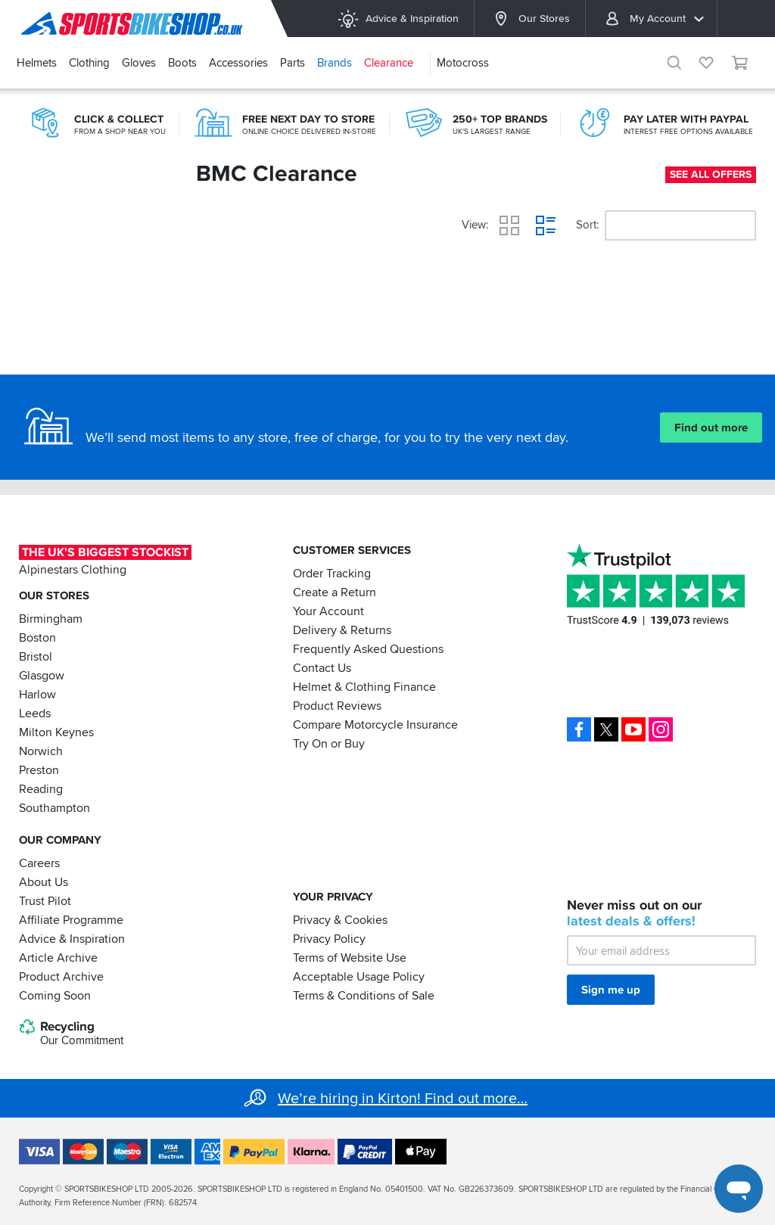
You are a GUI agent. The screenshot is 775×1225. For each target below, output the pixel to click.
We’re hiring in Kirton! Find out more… (403, 1099)
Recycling (71, 1033)
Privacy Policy (329, 938)
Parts (292, 63)
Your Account (328, 611)
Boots (182, 63)
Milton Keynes (56, 732)
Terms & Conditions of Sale (363, 995)
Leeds (35, 713)
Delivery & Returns (342, 630)
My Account (654, 18)
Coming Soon (55, 995)
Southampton (54, 808)
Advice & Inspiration (398, 18)
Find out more (711, 427)
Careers (39, 862)
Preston (39, 770)
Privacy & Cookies (340, 919)
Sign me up (610, 989)
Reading (41, 789)
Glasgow (41, 675)
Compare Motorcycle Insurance (375, 724)
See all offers (711, 174)
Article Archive (58, 957)
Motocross (463, 63)
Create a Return (334, 592)
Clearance (388, 63)
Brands (334, 63)
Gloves (139, 63)
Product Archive (61, 976)
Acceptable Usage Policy (359, 976)
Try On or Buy (329, 743)
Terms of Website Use (349, 957)
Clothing (89, 63)
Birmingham (50, 618)
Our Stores (530, 18)
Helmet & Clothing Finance (364, 687)
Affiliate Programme (71, 919)
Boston (37, 637)
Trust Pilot (45, 900)
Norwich (41, 751)
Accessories (238, 63)
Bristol (35, 656)
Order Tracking (332, 573)
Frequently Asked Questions (368, 649)
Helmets (37, 63)
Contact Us (322, 668)
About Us (43, 881)
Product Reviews (337, 706)
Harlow (37, 694)
